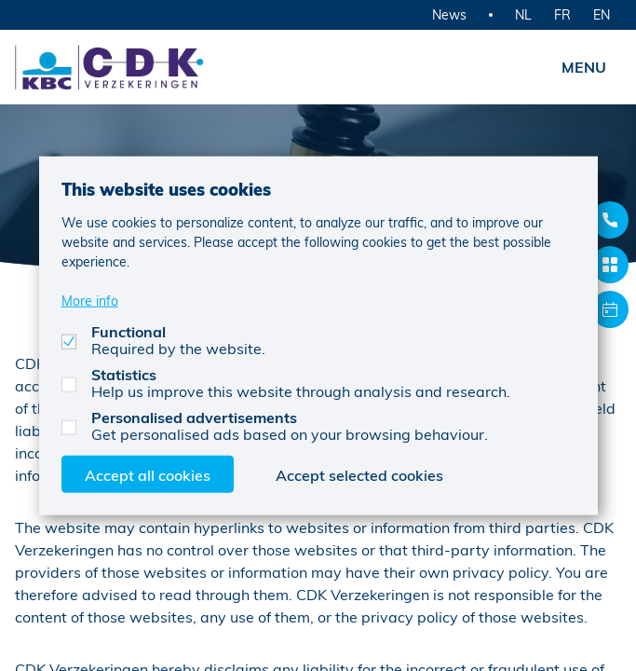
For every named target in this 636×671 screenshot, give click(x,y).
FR (562, 14)
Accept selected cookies (359, 474)
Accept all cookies (147, 474)
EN (601, 14)
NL (523, 14)
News (449, 14)
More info (89, 299)
